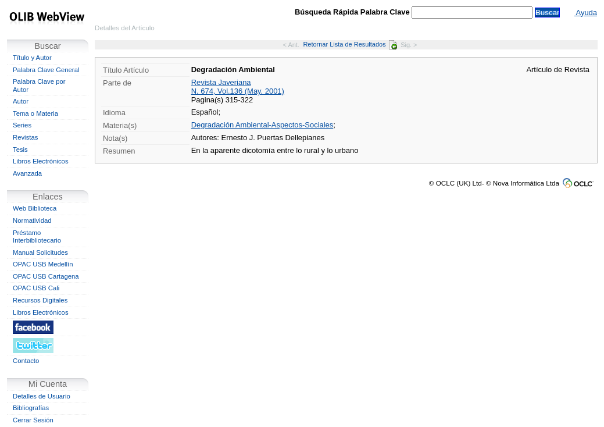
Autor (20, 101)
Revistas (25, 137)
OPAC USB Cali (36, 287)
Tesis (20, 149)
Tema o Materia (35, 113)
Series (22, 125)
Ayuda (585, 12)
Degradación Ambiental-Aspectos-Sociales (262, 124)
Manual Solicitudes (40, 252)
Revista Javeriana (221, 82)
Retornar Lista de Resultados (349, 44)
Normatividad (32, 220)
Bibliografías (31, 407)
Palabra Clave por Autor (39, 85)
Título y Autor (32, 57)
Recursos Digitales (40, 300)
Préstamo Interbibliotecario (37, 236)
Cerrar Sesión (33, 420)
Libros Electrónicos (41, 161)
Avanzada (27, 173)
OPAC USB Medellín (43, 264)
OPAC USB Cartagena (46, 276)
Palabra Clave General (46, 69)
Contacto (26, 360)
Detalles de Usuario (41, 396)
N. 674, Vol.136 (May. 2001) (237, 91)
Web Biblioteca (34, 208)
